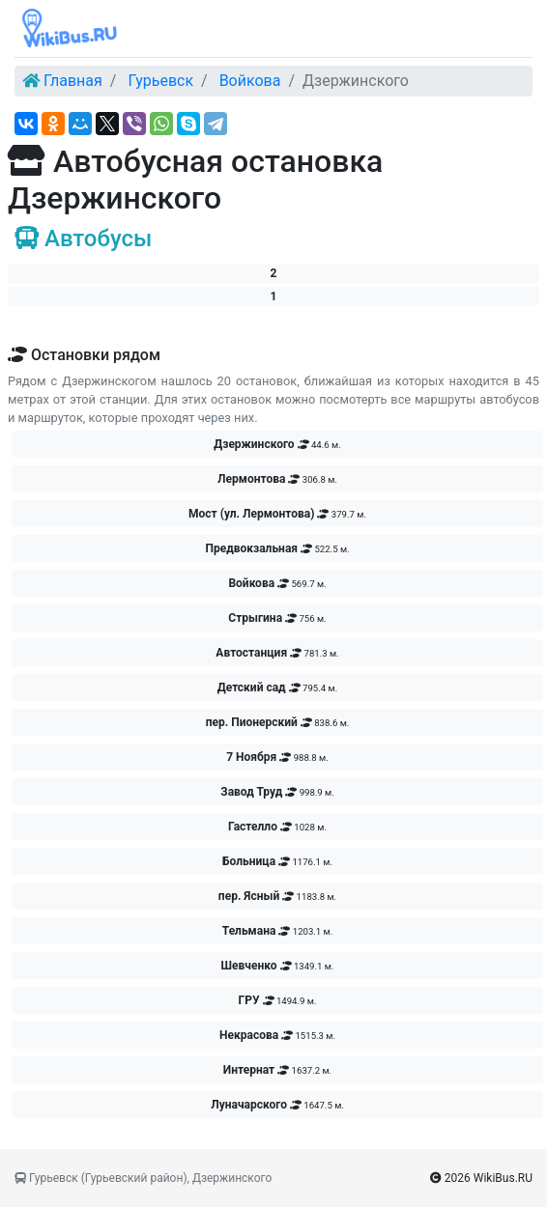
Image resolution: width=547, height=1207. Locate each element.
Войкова (250, 80)
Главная (72, 80)
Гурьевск (160, 80)
